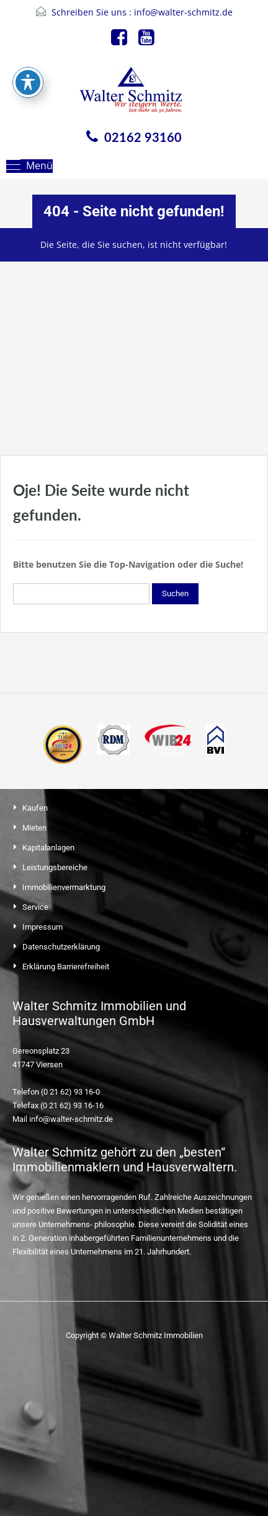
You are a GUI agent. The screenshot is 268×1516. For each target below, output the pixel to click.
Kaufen (35, 808)
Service (35, 907)
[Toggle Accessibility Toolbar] (28, 42)
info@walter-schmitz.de (183, 12)
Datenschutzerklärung (61, 946)
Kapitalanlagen (48, 847)
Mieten (34, 827)
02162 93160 (143, 137)
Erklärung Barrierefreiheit (65, 966)
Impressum (42, 927)
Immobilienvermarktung (63, 887)
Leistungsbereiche (54, 867)
